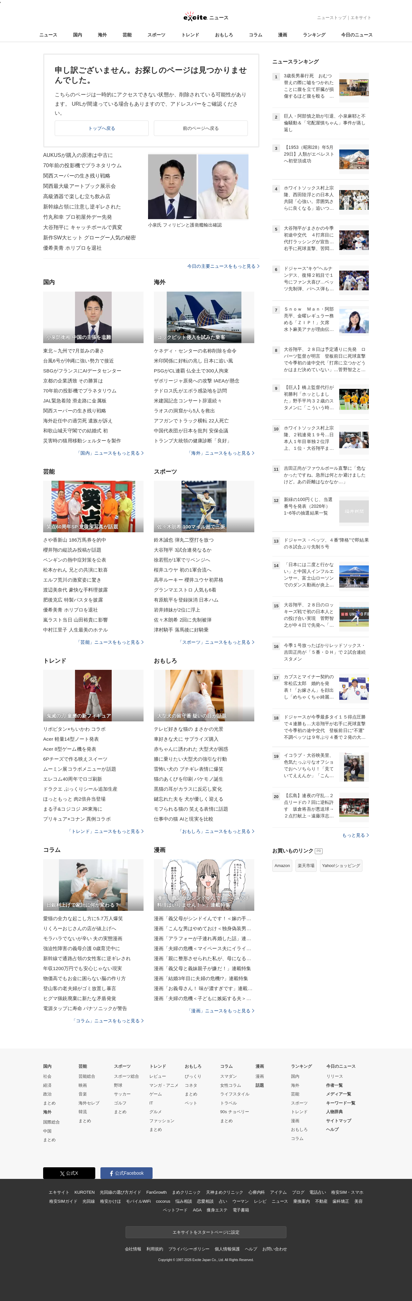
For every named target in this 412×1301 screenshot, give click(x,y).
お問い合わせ (274, 1249)
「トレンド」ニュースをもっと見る (105, 831)
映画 (83, 1085)
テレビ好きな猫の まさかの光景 (188, 729)
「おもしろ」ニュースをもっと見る (216, 831)
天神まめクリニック (224, 1192)
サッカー (122, 1094)
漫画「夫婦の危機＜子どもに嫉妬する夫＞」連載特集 (204, 998)
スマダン (228, 1076)
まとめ (49, 1103)
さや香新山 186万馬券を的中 (74, 540)
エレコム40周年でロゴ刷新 (72, 779)
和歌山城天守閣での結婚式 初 (75, 430)
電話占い (317, 1192)
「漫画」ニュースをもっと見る (220, 1010)
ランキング (314, 34)
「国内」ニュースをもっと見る (110, 453)
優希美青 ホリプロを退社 (72, 248)
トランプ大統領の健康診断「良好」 (193, 440)
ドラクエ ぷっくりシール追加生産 (80, 789)
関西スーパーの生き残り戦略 (77, 175)
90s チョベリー (234, 1111)
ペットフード (175, 1210)
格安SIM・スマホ (347, 1192)
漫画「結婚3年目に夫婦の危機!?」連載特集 (201, 978)
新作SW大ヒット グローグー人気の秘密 (89, 237)
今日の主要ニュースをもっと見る (223, 266)
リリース (334, 1076)
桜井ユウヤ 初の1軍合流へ (182, 570)
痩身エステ (217, 1210)
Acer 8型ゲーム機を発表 (69, 749)
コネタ (191, 1085)
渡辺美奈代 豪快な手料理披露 (75, 590)
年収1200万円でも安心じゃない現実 (82, 968)
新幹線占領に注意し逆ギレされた (82, 206)
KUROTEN (84, 1192)
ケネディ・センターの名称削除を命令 (195, 350)
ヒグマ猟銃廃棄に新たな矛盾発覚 (79, 998)
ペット (191, 1103)
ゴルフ (120, 1103)
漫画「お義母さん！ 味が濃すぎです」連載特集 (204, 988)
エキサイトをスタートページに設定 (206, 1232)
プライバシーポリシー (189, 1249)
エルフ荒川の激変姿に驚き (72, 580)
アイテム (278, 1192)
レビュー (157, 1076)
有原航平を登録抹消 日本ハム (186, 599)
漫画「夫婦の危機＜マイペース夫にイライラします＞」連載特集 (204, 948)
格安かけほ (110, 1201)
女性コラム (230, 1085)
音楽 (83, 1094)
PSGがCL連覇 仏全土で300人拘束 (191, 370)
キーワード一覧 (340, 1103)
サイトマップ (338, 1120)
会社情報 (133, 1249)
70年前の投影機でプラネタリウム (82, 165)
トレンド (190, 34)
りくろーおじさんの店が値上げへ (79, 928)
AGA (197, 1210)
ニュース (48, 34)
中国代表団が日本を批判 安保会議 (191, 430)
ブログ (298, 1192)
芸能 (127, 34)
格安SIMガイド (63, 1201)
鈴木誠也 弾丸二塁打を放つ (184, 540)
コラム (255, 34)
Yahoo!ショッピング (341, 865)
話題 (260, 1085)
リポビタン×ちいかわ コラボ (74, 729)
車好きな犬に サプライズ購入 (186, 739)
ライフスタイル (234, 1094)
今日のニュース (357, 34)
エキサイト (361, 17)
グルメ (155, 1111)
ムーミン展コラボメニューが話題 (79, 769)
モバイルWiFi (138, 1201)
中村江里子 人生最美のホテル (75, 629)
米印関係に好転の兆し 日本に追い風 (193, 360)
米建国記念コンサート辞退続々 (188, 400)
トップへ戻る (102, 128)
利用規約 (154, 1249)
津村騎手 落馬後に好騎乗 (181, 629)
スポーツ (156, 34)
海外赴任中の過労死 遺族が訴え (78, 420)
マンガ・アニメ (164, 1085)
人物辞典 (334, 1111)
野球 (118, 1085)
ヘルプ (332, 1129)
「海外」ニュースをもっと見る (220, 453)
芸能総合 (87, 1076)
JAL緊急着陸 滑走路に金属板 (75, 400)
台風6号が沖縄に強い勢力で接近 (78, 360)
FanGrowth (156, 1192)
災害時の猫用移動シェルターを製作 (82, 440)
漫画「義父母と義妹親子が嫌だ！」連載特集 (202, 968)
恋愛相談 (205, 1201)
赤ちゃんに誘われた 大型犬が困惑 (191, 749)
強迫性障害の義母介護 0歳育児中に (81, 948)
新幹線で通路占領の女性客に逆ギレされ (87, 958)
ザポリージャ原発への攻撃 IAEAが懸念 (196, 380)
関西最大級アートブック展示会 (79, 186)
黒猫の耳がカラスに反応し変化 (188, 789)
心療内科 (256, 1192)
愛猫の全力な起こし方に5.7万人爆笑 (83, 918)
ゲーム (155, 1094)
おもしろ (224, 34)
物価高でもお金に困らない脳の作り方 (84, 978)
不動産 (321, 1201)
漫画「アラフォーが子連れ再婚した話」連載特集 (204, 938)
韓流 (83, 1111)
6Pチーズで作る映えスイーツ (75, 759)
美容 (358, 1201)
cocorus (163, 1201)
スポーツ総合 (126, 1076)
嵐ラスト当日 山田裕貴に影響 (75, 619)
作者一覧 (334, 1085)
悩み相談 (183, 1201)
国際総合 (51, 1122)
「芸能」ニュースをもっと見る (110, 642)
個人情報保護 (227, 1249)
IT (151, 1103)
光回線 (88, 1201)
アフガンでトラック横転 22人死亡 (191, 420)
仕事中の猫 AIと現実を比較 (183, 819)
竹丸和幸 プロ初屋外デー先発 (77, 217)
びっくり (193, 1076)
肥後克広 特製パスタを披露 (73, 599)
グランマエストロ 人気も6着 (185, 590)
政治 (47, 1094)
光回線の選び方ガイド (120, 1192)
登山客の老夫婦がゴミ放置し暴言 (79, 988)
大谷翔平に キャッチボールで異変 (82, 227)
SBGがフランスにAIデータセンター (82, 370)
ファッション (161, 1120)
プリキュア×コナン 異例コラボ (77, 819)
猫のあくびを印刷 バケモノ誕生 (188, 779)
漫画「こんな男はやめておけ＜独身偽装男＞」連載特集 (204, 928)
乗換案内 (301, 1201)
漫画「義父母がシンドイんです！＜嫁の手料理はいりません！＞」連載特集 (204, 918)
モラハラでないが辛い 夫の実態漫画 (82, 938)
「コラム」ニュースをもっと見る (107, 1020)
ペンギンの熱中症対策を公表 (75, 560)
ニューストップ (331, 17)
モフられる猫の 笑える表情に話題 (191, 809)
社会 (47, 1076)
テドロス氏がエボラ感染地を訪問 (190, 390)
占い (223, 1201)
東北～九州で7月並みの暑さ (73, 350)
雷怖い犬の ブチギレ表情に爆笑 (188, 769)
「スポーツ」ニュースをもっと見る (216, 642)
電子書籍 (241, 1210)
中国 (47, 1131)
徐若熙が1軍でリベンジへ (182, 560)
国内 (77, 34)
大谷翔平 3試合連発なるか (182, 550)
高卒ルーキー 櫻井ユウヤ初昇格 (188, 580)
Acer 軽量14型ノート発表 (71, 739)
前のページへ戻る (201, 128)
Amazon (282, 865)
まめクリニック (186, 1192)
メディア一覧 (338, 1094)
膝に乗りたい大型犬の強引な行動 (190, 759)
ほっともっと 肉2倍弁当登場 (74, 799)
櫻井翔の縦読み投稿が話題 (72, 550)
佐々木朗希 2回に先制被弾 (182, 619)
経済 (47, 1085)
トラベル (228, 1103)
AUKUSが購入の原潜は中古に (78, 155)
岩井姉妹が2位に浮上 (177, 609)
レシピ (260, 1201)
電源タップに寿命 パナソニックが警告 (85, 1008)
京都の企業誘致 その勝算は (73, 380)
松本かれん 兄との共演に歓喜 (75, 570)
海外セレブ (89, 1103)
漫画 (282, 34)
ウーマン (240, 1201)
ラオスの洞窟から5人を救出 (184, 410)
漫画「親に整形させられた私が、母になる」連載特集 (204, 958)
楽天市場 (306, 865)
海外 (102, 34)
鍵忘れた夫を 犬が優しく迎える (188, 799)
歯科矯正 (340, 1201)
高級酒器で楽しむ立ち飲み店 (77, 196)
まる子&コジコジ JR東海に (72, 809)
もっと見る (355, 835)
